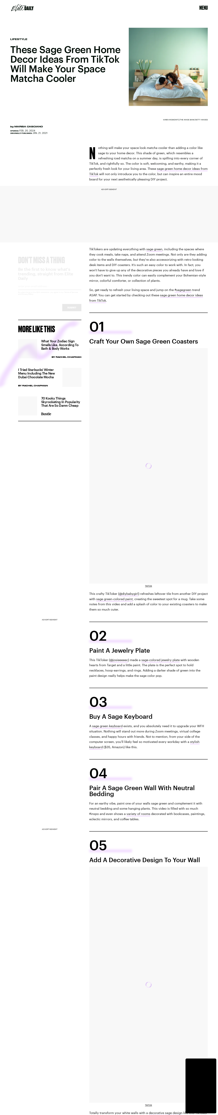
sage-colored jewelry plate (160, 660)
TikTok (148, 586)
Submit (71, 310)
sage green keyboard (107, 726)
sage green (154, 249)
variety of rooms (138, 814)
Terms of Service (71, 295)
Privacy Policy (27, 297)
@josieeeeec (119, 660)
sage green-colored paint (114, 599)
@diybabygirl (128, 593)
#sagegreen (183, 290)
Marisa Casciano (28, 126)
